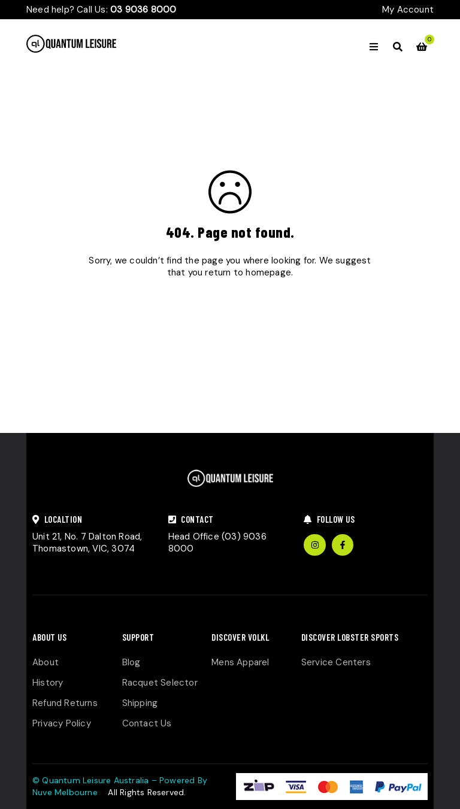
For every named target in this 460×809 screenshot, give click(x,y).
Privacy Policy (61, 723)
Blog (131, 662)
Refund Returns (65, 703)
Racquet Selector (160, 683)
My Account (408, 10)
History (47, 683)
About (45, 662)
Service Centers (336, 662)
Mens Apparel (240, 662)
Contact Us (147, 723)
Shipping (140, 703)
